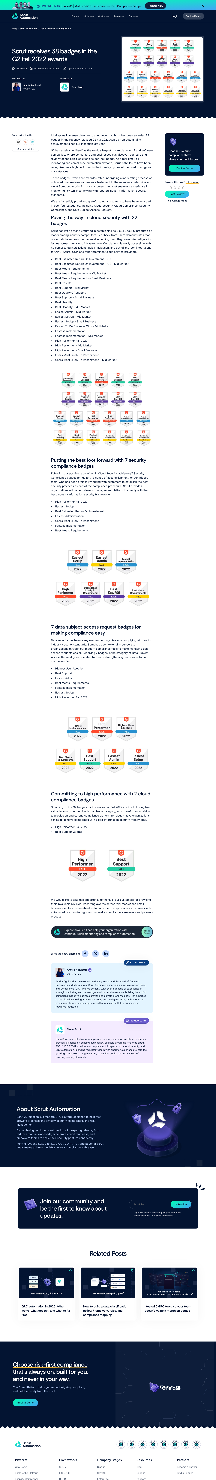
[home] (25, 16)
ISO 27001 (65, 1472)
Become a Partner (187, 1466)
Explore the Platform (26, 1472)
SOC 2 (62, 1466)
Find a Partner (185, 1472)
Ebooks (140, 1472)
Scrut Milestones (28, 28)
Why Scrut (21, 1466)
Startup (101, 1466)
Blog (14, 28)
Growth (101, 1472)
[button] (75, 16)
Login (175, 16)
